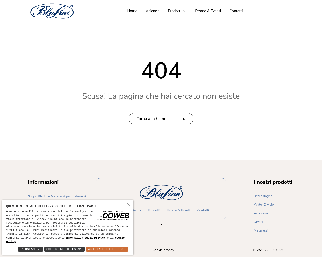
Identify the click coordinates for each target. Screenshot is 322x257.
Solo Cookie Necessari (64, 249)
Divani (258, 222)
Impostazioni (30, 249)
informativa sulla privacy (86, 238)
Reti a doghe (263, 196)
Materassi (261, 230)
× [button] (128, 205)
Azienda (152, 10)
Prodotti (177, 10)
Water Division (265, 204)
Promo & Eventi (208, 10)
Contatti (236, 10)
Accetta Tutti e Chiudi (107, 249)
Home (132, 10)
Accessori (261, 213)
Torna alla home (161, 118)
